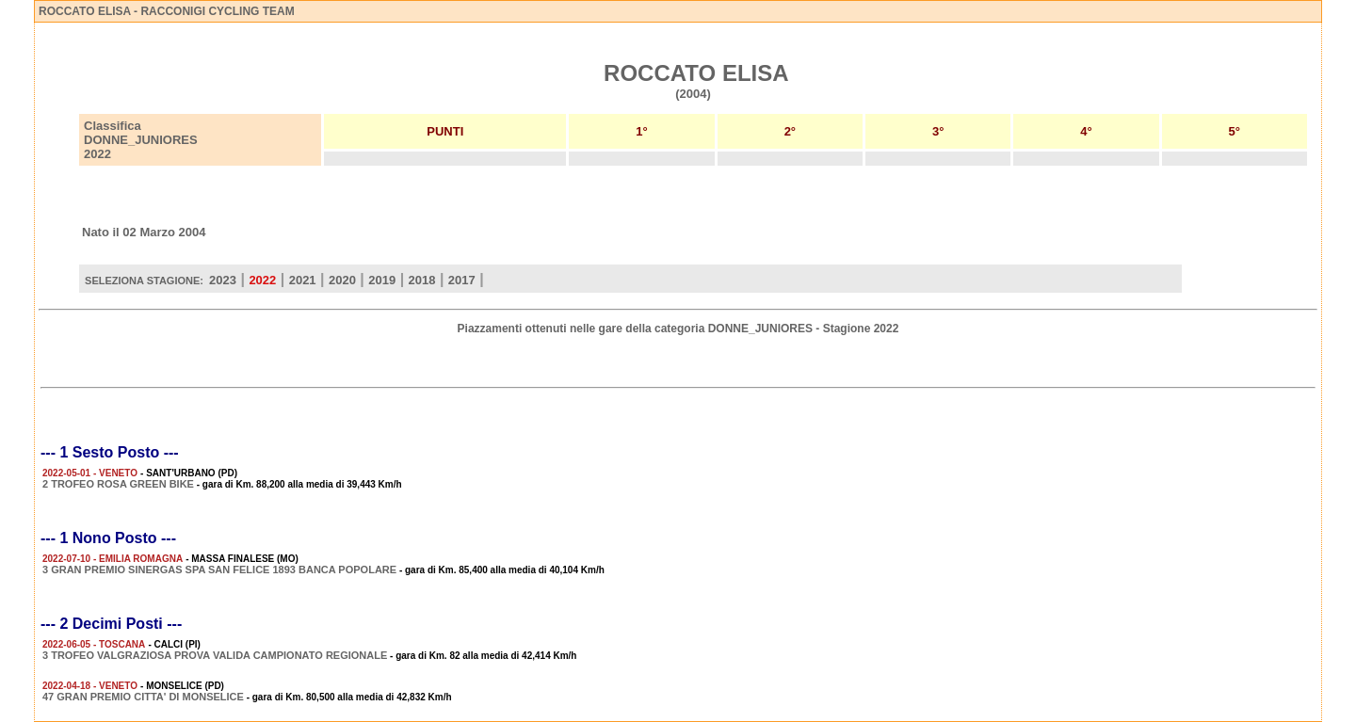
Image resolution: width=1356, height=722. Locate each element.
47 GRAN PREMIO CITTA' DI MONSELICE (143, 696)
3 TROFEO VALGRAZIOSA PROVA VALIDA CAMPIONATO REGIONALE (214, 655)
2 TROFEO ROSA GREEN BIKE (118, 483)
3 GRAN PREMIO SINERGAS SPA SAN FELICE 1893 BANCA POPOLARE (219, 569)
